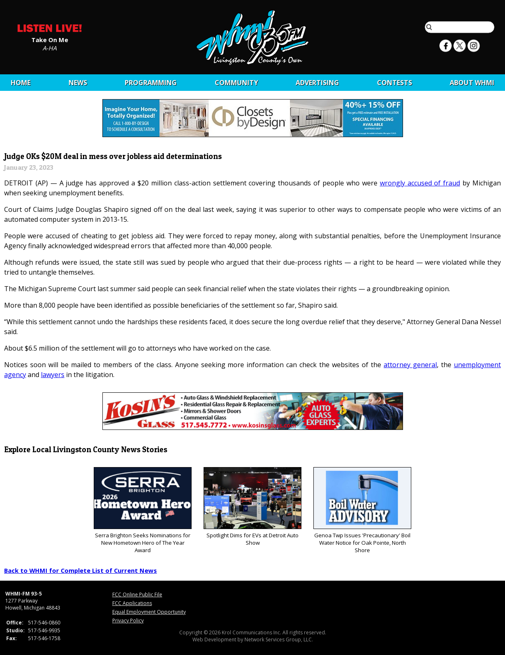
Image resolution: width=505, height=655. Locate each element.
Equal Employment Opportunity (149, 611)
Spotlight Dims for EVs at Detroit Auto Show (252, 507)
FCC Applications (132, 603)
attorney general (410, 364)
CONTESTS (394, 82)
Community (236, 82)
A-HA (50, 47)
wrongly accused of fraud (420, 182)
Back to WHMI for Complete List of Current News (80, 570)
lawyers (52, 374)
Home (21, 82)
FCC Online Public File (137, 594)
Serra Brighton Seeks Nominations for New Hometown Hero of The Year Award (143, 510)
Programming (151, 82)
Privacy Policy (128, 620)
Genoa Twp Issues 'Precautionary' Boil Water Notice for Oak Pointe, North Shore (362, 510)
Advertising (317, 82)
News (78, 82)
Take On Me (49, 39)
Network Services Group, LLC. (278, 639)
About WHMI (472, 82)
